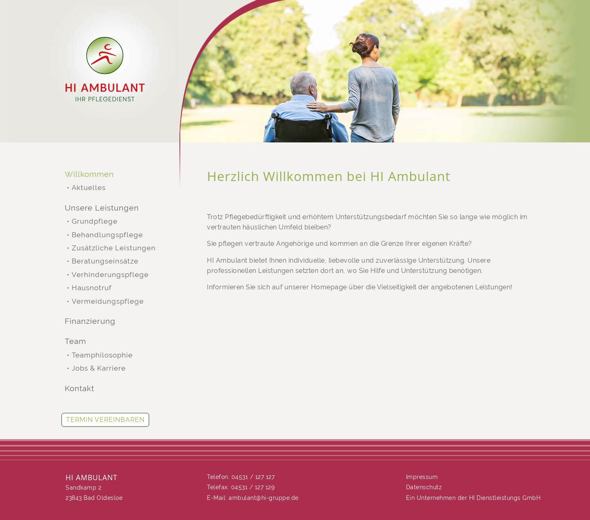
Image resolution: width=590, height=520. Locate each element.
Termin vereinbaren (105, 420)
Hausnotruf (92, 287)
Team (75, 341)
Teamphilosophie (102, 355)
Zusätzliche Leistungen (114, 248)
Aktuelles (89, 187)
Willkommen (89, 174)
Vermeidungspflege (108, 301)
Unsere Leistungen (102, 208)
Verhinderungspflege (110, 274)
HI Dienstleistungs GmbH (505, 498)
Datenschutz (424, 487)
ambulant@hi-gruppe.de (264, 498)
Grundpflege (95, 221)
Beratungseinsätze (105, 261)
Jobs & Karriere (99, 368)
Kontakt (79, 388)
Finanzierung (90, 321)
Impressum (422, 477)
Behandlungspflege (107, 234)
